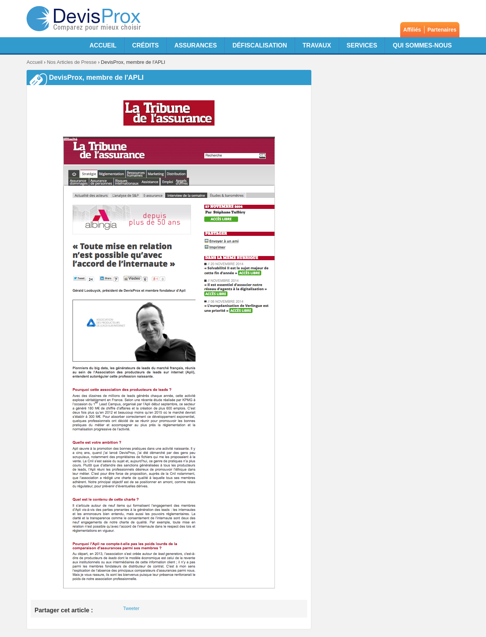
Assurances (195, 45)
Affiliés (412, 30)
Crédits (145, 45)
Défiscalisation (259, 45)
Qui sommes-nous (422, 45)
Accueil (103, 45)
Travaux (317, 45)
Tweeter (131, 608)
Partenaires (442, 30)
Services (362, 45)
